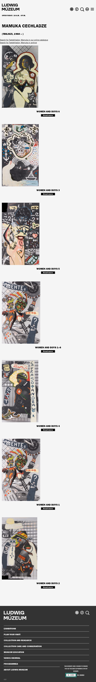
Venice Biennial (45, 658)
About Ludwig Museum (45, 669)
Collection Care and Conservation (45, 646)
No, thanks (80, 675)
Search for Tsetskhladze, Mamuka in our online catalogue (24, 40)
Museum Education (45, 652)
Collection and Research (45, 640)
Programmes (11, 664)
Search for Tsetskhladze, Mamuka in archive (18, 42)
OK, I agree (71, 675)
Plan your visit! (45, 634)
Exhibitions (10, 628)
